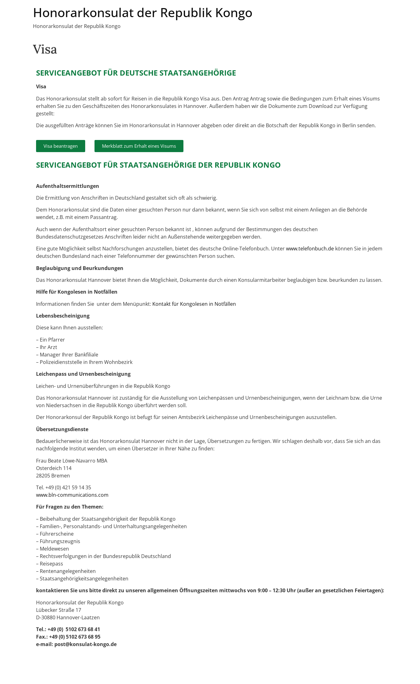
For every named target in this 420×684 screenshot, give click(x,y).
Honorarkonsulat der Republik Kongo (142, 12)
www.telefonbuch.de (310, 248)
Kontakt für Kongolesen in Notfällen (194, 303)
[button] (60, 146)
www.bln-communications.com (72, 494)
